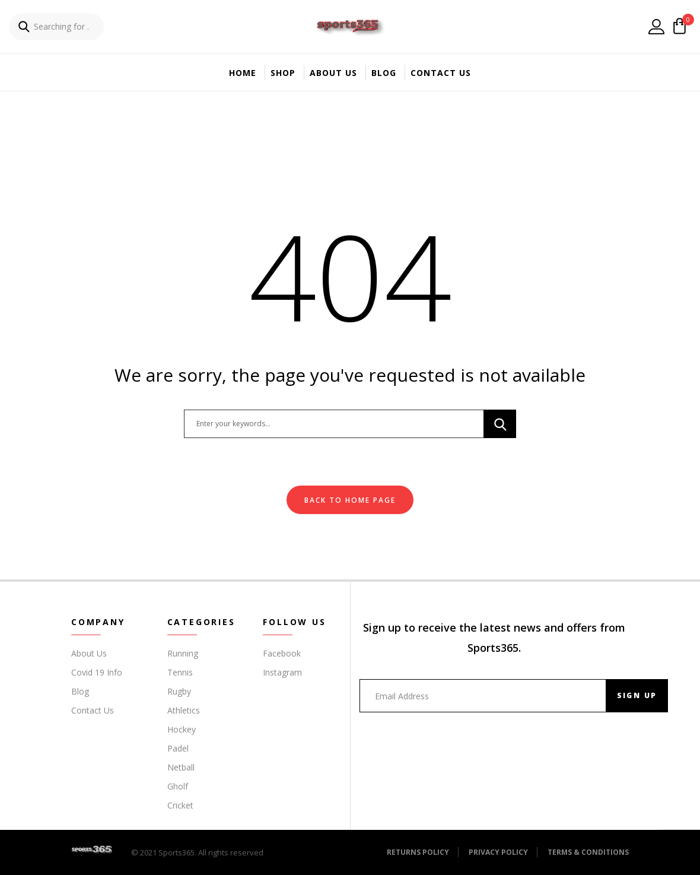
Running (182, 653)
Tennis (180, 672)
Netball (181, 767)
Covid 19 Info (96, 672)
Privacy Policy (498, 852)
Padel (178, 748)
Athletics (183, 710)
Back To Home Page (350, 500)
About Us (333, 72)
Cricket (180, 805)
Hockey (181, 729)
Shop (283, 72)
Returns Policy (418, 852)
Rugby (179, 691)
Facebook (282, 653)
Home (242, 72)
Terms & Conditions (588, 852)
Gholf (177, 786)
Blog (383, 72)
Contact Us (441, 72)
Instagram (282, 672)
